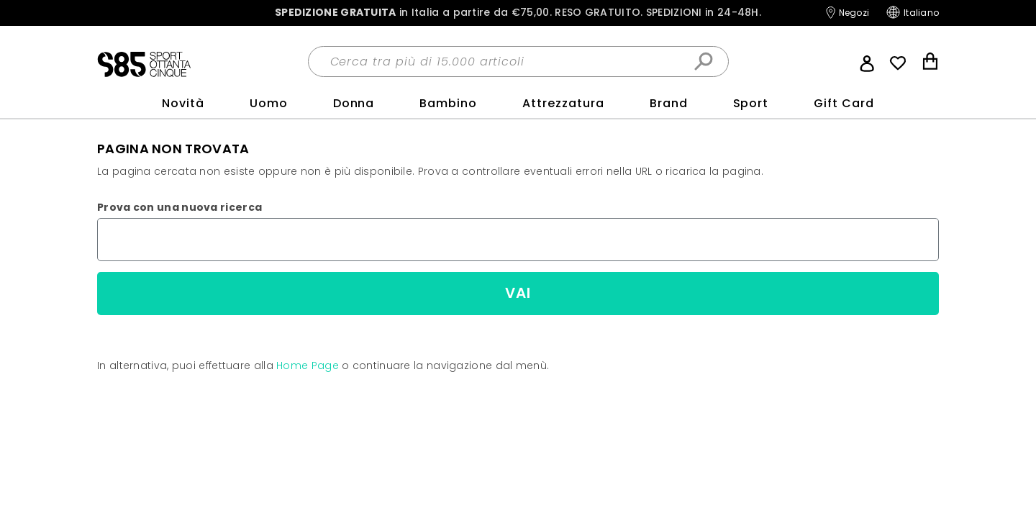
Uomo (269, 103)
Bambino (448, 103)
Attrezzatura (563, 103)
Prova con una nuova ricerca (179, 207)
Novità (183, 103)
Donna (354, 103)
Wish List (898, 63)
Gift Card (844, 103)
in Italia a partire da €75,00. (518, 12)
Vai (518, 293)
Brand (669, 103)
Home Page (307, 365)
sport (751, 103)
